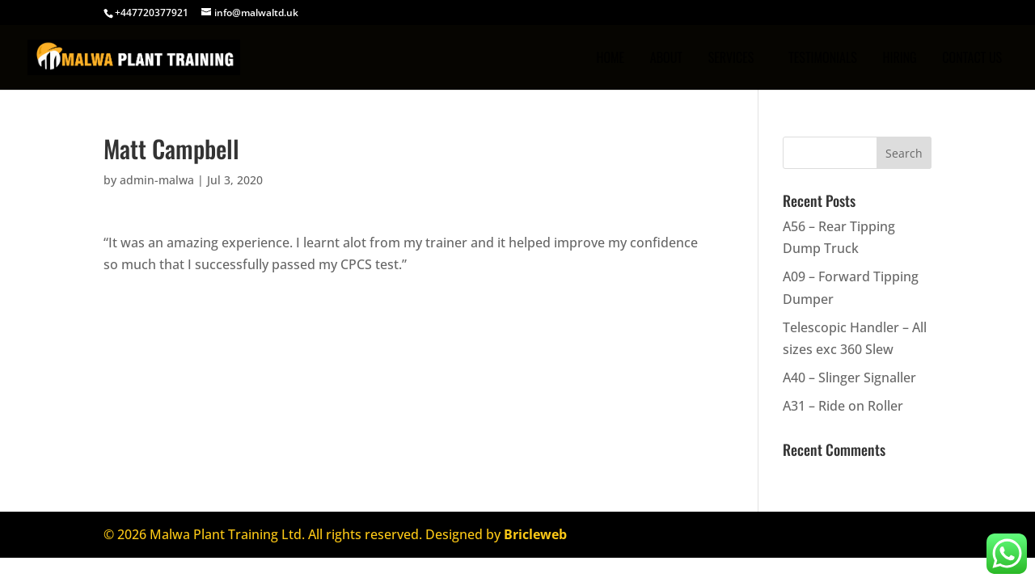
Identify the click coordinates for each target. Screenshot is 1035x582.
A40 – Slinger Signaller (849, 377)
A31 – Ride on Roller (843, 406)
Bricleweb (535, 534)
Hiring (899, 59)
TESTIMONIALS (822, 59)
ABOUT (666, 59)
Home (610, 59)
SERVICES (731, 59)
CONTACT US (972, 59)
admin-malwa (157, 180)
